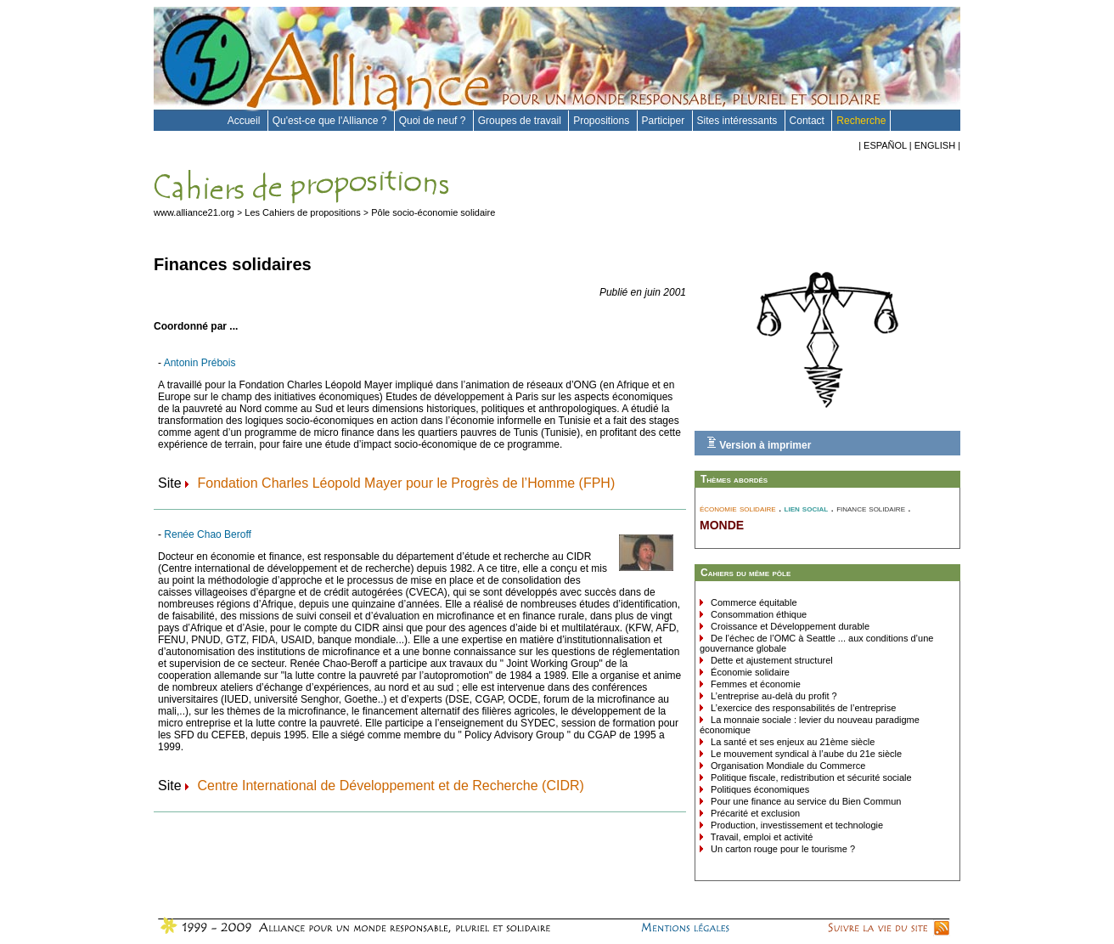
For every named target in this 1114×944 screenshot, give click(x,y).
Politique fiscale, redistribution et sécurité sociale (810, 777)
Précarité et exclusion (754, 813)
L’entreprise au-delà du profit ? (772, 696)
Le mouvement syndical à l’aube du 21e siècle (805, 754)
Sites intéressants (738, 121)
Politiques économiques (758, 789)
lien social (807, 508)
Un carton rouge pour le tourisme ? (781, 849)
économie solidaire (738, 508)
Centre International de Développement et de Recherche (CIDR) (390, 785)
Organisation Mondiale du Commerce (786, 765)
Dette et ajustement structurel (770, 660)
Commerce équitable (752, 602)
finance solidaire (870, 508)
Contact (809, 121)
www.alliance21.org (194, 212)
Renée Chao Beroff (207, 534)
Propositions (602, 121)
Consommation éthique (757, 614)
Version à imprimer (758, 443)
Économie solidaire (749, 672)
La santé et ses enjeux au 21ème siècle (791, 742)
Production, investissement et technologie (795, 825)
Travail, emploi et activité (760, 837)
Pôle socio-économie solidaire (433, 212)
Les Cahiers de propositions (302, 212)
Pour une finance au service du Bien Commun (804, 801)
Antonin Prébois (200, 363)
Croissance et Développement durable (788, 626)
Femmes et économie (754, 684)
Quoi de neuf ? (434, 121)
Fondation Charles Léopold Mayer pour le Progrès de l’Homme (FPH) (406, 483)
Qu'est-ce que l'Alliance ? (331, 121)
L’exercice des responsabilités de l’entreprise (802, 708)
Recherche (861, 121)
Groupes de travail (521, 121)
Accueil (245, 121)
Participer (665, 121)
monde (722, 523)
